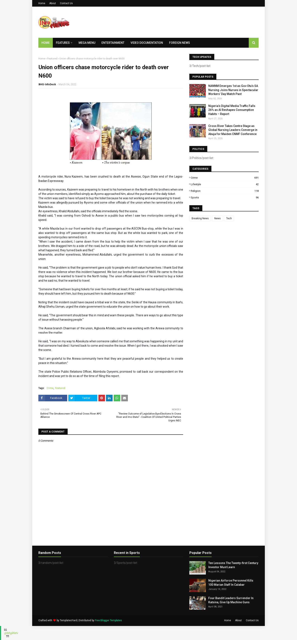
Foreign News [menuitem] (179, 42)
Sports (225, 197)
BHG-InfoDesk (47, 84)
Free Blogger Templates (108, 620)
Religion (225, 190)
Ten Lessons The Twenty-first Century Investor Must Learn (233, 565)
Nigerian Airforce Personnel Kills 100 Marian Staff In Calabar (230, 582)
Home (41, 3)
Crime (50, 388)
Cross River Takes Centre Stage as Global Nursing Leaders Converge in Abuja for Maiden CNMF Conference (232, 130)
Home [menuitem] (45, 42)
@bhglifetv (11, 633)
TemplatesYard (68, 620)
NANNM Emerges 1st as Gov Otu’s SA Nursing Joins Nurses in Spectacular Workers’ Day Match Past (233, 90)
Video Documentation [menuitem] (147, 42)
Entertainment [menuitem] (112, 42)
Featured (52, 58)
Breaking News (200, 218)
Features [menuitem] (63, 42)
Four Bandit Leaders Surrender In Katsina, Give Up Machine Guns (230, 600)
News (217, 218)
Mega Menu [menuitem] (87, 42)
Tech (229, 218)
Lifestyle (225, 184)
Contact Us (66, 3)
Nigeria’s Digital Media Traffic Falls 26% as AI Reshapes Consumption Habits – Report (231, 110)
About (52, 3)
